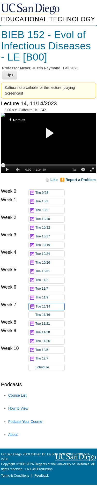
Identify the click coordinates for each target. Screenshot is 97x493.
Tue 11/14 (50, 306)
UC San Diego (31, 9)
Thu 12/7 (49, 358)
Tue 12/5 (49, 350)
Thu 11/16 (49, 315)
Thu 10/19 (49, 245)
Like (54, 180)
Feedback (41, 475)
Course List (17, 395)
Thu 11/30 (49, 341)
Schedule (42, 367)
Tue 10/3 (49, 201)
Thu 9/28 (49, 193)
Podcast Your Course (25, 421)
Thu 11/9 (49, 297)
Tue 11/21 (49, 324)
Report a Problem (80, 180)
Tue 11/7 (49, 288)
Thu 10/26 (49, 262)
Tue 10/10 (49, 219)
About (13, 434)
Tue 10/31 (49, 271)
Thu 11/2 (49, 280)
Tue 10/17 (49, 236)
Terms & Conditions (15, 475)
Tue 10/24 (49, 254)
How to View (18, 408)
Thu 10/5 (49, 210)
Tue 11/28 (49, 332)
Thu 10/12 (49, 227)
